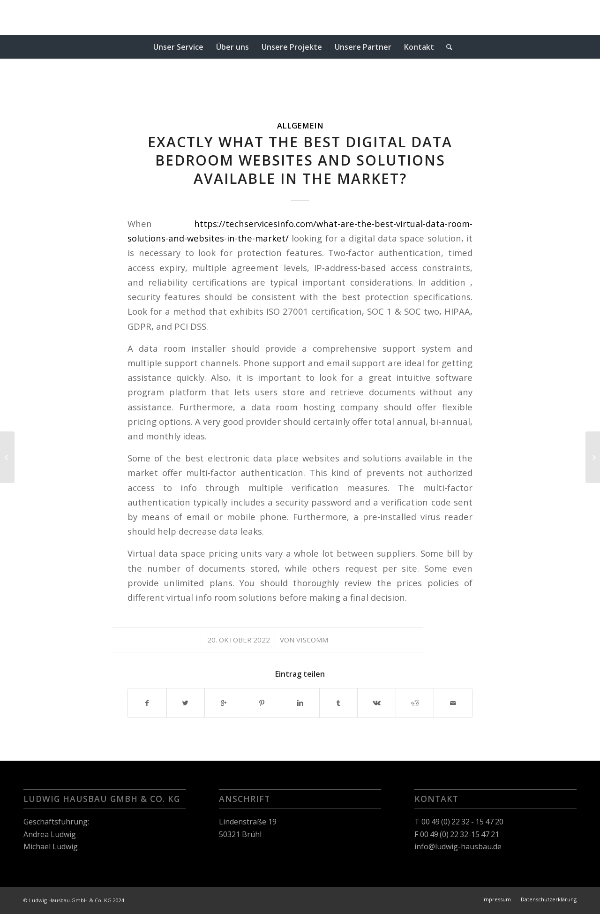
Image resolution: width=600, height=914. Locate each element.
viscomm (312, 639)
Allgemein (300, 125)
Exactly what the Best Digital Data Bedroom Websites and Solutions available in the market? (300, 160)
